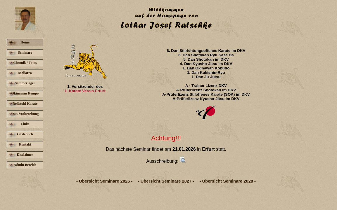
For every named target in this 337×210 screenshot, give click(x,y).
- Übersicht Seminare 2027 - (166, 181)
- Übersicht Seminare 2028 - (228, 181)
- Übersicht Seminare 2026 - (104, 181)
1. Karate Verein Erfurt (85, 91)
